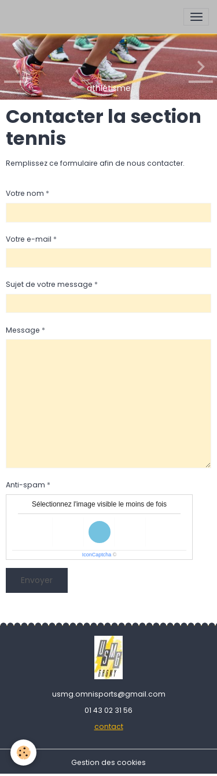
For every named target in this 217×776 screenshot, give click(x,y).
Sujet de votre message (49, 284)
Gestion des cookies (108, 762)
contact (108, 726)
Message (23, 330)
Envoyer (37, 580)
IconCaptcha (97, 555)
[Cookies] (23, 752)
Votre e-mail (29, 239)
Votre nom (25, 193)
